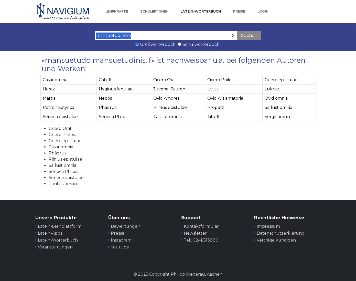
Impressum (268, 226)
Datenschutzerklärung (281, 233)
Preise (239, 11)
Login (262, 11)
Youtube (120, 247)
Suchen (249, 35)
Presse (117, 233)
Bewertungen (125, 226)
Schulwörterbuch (201, 44)
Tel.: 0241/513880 (201, 240)
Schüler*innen (154, 11)
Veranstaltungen (55, 247)
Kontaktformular (201, 226)
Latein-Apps (50, 233)
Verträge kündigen (276, 240)
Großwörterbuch (158, 44)
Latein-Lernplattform (59, 226)
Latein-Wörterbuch (201, 11)
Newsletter (195, 233)
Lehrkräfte (116, 11)
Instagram (121, 240)
